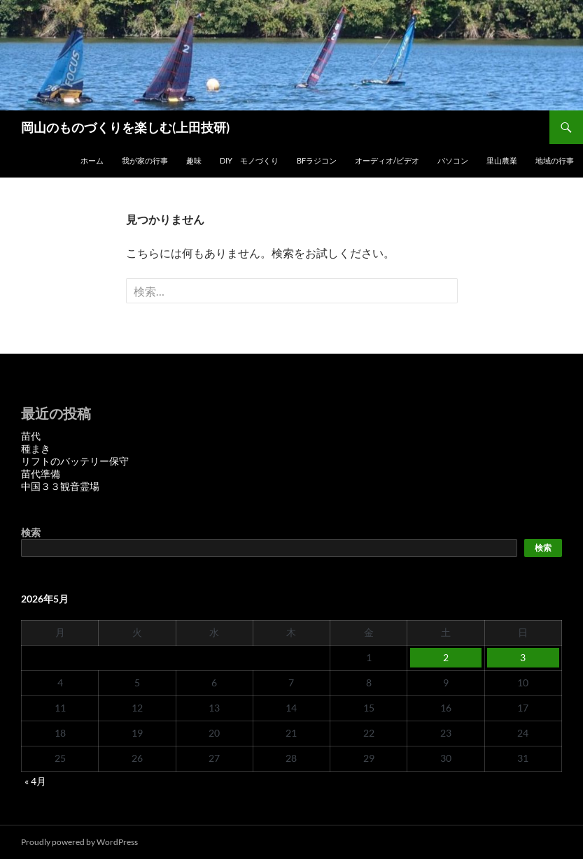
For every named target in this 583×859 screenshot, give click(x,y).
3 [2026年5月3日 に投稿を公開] (523, 657)
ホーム (92, 160)
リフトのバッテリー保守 (75, 461)
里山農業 (501, 160)
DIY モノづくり (249, 160)
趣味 (194, 160)
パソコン (452, 160)
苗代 (31, 436)
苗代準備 (40, 473)
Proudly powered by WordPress (79, 842)
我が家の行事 (145, 160)
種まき (35, 448)
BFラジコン (317, 160)
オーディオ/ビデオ (387, 160)
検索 (31, 532)
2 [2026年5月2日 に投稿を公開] (446, 657)
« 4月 (35, 781)
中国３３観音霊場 (60, 486)
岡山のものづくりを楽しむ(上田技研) (125, 127)
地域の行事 (554, 160)
